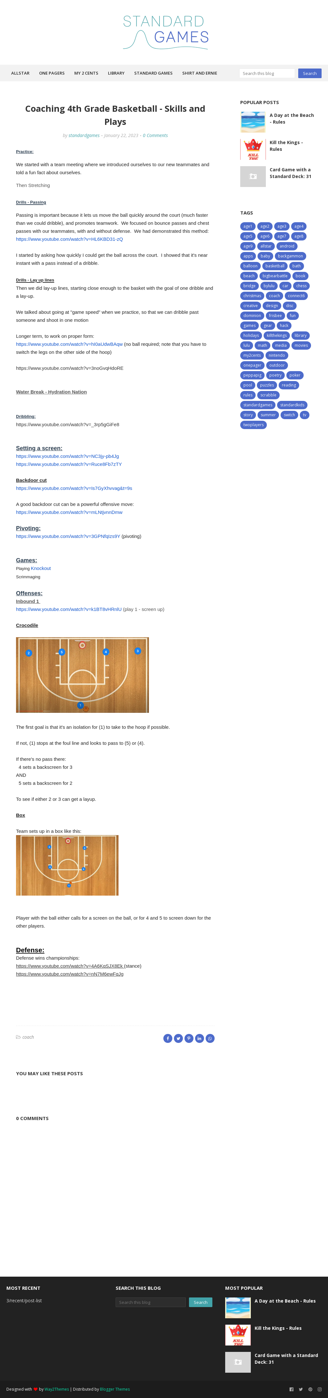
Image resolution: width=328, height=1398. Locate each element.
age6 (264, 236)
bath (296, 266)
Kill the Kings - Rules (286, 145)
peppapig (252, 375)
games (249, 325)
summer (268, 415)
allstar (266, 246)
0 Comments (155, 135)
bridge (249, 286)
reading (289, 385)
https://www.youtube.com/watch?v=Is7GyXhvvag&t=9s (74, 488)
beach (249, 276)
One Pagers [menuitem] (52, 73)
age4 (298, 226)
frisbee (275, 315)
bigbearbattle (275, 276)
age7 (281, 236)
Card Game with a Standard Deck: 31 (290, 173)
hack (284, 325)
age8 (298, 236)
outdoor (277, 365)
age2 (264, 226)
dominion (252, 315)
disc (289, 305)
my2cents (252, 355)
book (300, 276)
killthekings (277, 335)
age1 (247, 226)
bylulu (269, 286)
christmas (252, 295)
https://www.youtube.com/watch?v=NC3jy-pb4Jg (67, 456)
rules (247, 395)
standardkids (292, 405)
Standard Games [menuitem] (153, 73)
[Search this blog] (267, 73)
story (248, 415)
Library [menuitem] (116, 73)
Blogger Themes (115, 1389)
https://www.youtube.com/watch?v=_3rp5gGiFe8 (67, 424)
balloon (250, 266)
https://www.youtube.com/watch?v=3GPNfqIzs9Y (68, 536)
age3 (281, 226)
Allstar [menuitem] (20, 73)
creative (250, 305)
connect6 (296, 295)
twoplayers (253, 424)
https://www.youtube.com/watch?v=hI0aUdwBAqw (69, 344)
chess (301, 286)
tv (304, 415)
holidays (251, 335)
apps (248, 256)
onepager (252, 365)
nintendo (277, 355)
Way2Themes (57, 1389)
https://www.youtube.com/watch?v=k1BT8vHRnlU (69, 609)
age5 (247, 236)
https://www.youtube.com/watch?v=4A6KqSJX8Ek (70, 966)
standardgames (84, 135)
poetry (275, 375)
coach (28, 1037)
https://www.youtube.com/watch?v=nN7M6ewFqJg (70, 974)
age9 (247, 246)
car (285, 286)
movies (301, 345)
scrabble (268, 395)
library (301, 335)
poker (295, 375)
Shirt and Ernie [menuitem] (199, 73)
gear (268, 325)
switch (289, 415)
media (281, 345)
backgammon (290, 256)
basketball (275, 266)
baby (265, 256)
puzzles (267, 385)
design (272, 305)
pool (247, 385)
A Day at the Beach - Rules (292, 118)
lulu (246, 345)
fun (293, 315)
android (287, 246)
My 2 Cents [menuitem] (86, 73)
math (262, 345)
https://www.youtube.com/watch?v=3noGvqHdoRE (70, 368)
